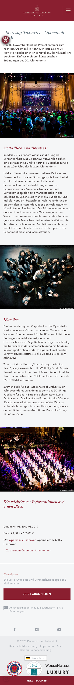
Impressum (47, 646)
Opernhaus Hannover (22, 540)
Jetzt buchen (37, 680)
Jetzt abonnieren (37, 594)
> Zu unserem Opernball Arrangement (27, 550)
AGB (59, 646)
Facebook (14, 629)
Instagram (37, 629)
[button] (6, 678)
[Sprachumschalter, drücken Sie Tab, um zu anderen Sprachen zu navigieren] (35, 658)
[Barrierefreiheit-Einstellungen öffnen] (5, 40)
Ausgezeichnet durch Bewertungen (32, 607)
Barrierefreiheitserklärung (35, 650)
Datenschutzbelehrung (23, 646)
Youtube (59, 629)
